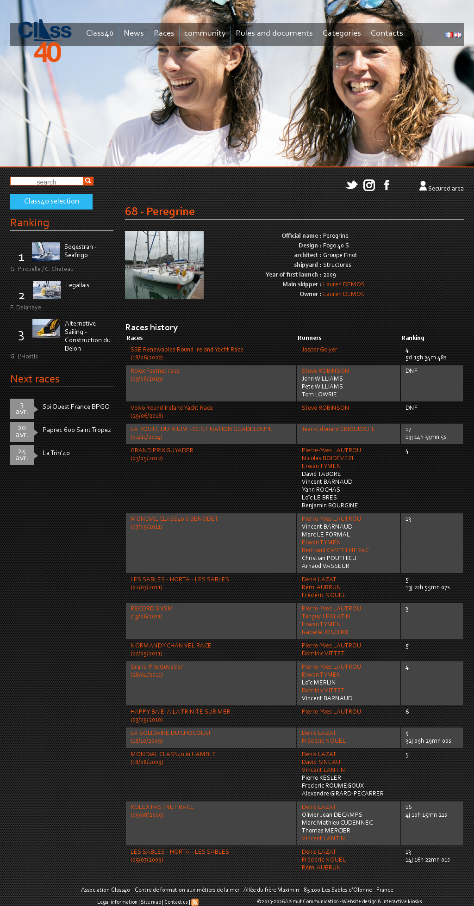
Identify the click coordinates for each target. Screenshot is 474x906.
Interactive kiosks (402, 902)
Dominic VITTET (323, 654)
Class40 (100, 33)
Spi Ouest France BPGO (76, 407)
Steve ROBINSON (325, 371)
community (205, 33)
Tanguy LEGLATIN (326, 617)
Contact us (176, 902)
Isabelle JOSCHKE (325, 632)
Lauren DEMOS (344, 285)
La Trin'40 (56, 453)
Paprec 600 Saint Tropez (77, 430)
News (134, 33)
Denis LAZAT (319, 580)
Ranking (29, 223)
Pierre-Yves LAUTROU (331, 451)
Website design (359, 902)
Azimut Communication (312, 902)
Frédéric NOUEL (324, 595)
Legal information (117, 902)
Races (164, 33)
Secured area (446, 189)
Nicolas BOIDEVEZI (327, 459)
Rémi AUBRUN (321, 588)
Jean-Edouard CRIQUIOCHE (338, 429)
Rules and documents (274, 33)
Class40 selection (51, 201)
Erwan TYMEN (321, 466)
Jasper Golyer (319, 350)
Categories (342, 33)
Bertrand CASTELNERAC (335, 551)
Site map (151, 902)
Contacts (387, 33)
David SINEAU (321, 762)
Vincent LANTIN (323, 770)
